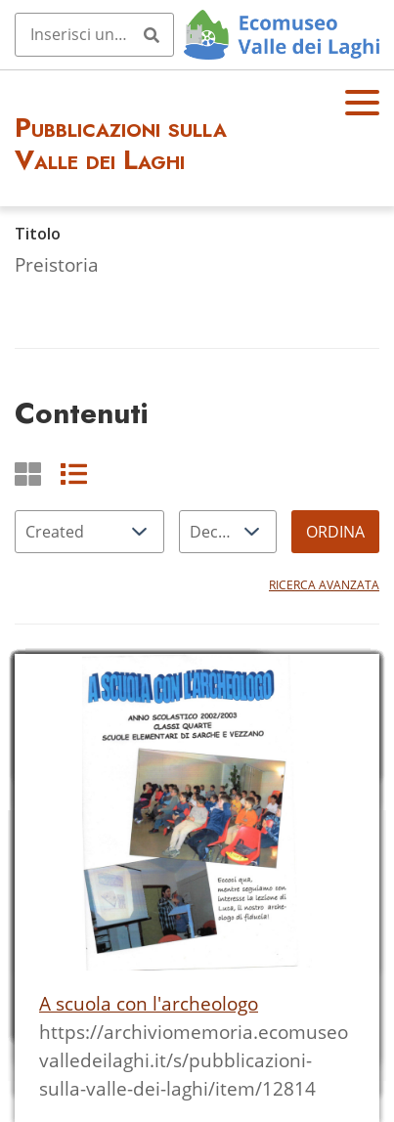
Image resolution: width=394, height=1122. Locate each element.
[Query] (94, 34)
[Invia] (151, 34)
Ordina (335, 531)
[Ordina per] (89, 531)
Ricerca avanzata (324, 585)
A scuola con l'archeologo (148, 1003)
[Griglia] (28, 473)
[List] (74, 473)
